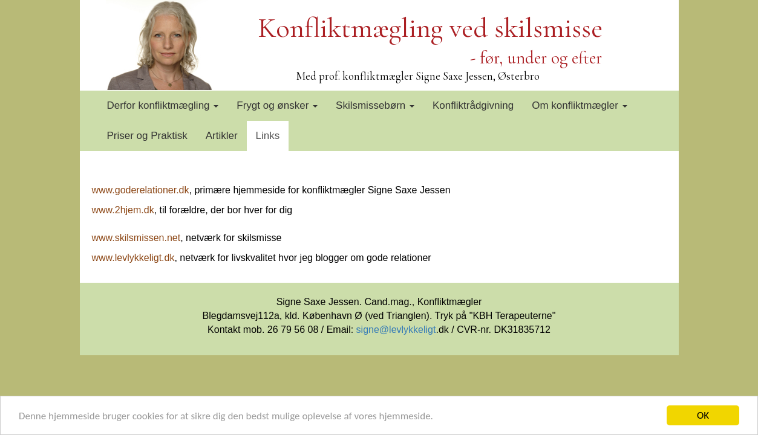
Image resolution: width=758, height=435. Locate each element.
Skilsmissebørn (375, 105)
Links (268, 135)
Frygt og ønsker (277, 105)
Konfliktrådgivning (473, 105)
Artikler (222, 135)
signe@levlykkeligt (396, 329)
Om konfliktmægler (579, 105)
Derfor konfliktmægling (163, 105)
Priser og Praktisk (147, 135)
